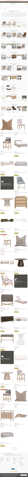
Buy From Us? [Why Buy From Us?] (8, 460)
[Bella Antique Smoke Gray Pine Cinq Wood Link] (20, 423)
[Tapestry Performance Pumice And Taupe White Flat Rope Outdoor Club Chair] (7, 288)
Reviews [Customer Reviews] (21, 465)
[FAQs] (20, 460)
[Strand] (24, 98)
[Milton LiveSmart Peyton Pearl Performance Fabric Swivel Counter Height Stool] (7, 250)
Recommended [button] (22, 116)
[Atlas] (14, 36)
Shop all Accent (14, 42)
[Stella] (19, 98)
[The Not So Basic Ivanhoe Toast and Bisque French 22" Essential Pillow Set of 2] (7, 132)
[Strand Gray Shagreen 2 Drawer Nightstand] (7, 308)
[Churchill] (14, 109)
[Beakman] (3, 98)
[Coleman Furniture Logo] (13, 4)
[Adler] (9, 36)
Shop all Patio (14, 105)
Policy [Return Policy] (21, 462)
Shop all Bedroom (14, 64)
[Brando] (9, 57)
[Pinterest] (17, 471)
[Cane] (9, 46)
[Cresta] (19, 25)
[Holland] (19, 78)
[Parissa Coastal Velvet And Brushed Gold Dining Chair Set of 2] (20, 191)
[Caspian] (9, 109)
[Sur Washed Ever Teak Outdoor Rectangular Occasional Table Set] (7, 270)
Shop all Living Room (14, 53)
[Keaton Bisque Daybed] (7, 171)
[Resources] (14, 462)
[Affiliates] (14, 463)
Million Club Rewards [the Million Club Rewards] (22, 464)
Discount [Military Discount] (15, 460)
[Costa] (19, 109)
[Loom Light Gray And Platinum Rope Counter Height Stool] (7, 151)
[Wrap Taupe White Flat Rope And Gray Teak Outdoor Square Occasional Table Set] (20, 327)
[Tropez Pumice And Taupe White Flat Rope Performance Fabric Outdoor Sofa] (20, 171)
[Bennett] (24, 36)
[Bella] (19, 68)
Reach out (16, 283)
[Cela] (14, 25)
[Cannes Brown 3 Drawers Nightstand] (20, 210)
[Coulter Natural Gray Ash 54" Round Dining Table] (7, 383)
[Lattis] (24, 109)
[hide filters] (2, 116)
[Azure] (19, 36)
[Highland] (14, 78)
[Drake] (24, 25)
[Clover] (19, 46)
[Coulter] (24, 46)
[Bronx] (14, 57)
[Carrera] (14, 46)
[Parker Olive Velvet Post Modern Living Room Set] (7, 228)
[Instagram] (12, 471)
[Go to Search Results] (26, 6)
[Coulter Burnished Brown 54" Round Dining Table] (20, 270)
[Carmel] (3, 109)
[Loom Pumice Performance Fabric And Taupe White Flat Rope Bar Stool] (20, 384)
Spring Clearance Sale (3, 253)
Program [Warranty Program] (21, 463)
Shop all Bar (14, 20)
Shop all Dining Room (14, 31)
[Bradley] (24, 68)
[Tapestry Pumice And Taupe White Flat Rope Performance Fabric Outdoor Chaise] (20, 309)
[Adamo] (3, 25)
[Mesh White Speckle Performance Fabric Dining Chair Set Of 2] (20, 132)
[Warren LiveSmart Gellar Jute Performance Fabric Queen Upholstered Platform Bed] (20, 153)
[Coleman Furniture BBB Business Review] (14, 469)
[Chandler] (9, 88)
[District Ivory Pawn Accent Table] (20, 346)
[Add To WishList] (13, 119)
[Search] (14, 6)
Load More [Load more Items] (14, 449)
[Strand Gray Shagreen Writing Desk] (7, 346)
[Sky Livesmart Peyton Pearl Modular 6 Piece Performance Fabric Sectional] (20, 229)
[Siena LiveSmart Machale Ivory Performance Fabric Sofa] (20, 365)
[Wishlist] (1, 461)
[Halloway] (9, 78)
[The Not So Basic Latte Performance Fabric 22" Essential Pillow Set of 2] (20, 403)
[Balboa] (14, 68)
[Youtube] (15, 471)
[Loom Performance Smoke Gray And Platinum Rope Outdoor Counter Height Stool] (7, 403)
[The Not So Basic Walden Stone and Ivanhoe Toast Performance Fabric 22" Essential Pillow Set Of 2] (20, 248)
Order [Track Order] (1, 460)
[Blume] (9, 25)
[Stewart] (14, 88)
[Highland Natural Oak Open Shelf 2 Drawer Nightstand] (7, 424)
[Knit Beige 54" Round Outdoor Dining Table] (7, 210)
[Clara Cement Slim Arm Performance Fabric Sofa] (7, 442)
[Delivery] (20, 461)
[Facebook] (10, 471)
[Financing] (14, 461)
